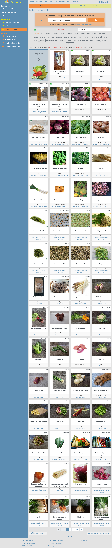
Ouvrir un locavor (9, 39)
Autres (62, 33)
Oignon (35, 40)
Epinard (73, 37)
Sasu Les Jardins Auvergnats (80, 111)
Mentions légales (28, 543)
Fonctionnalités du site (11, 43)
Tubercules (70, 44)
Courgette (51, 37)
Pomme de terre (83, 40)
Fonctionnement (9, 12)
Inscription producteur (56, 546)
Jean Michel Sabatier (80, 303)
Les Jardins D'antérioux (80, 490)
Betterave (69, 33)
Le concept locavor (9, 9)
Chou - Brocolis (91, 33)
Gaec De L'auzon (59, 303)
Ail (41, 33)
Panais (42, 40)
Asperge (47, 33)
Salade (98, 40)
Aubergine (55, 33)
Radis (92, 40)
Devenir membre (9, 36)
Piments (62, 40)
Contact (84, 540)
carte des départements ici (83, 24)
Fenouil (80, 37)
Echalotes (59, 37)
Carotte (83, 33)
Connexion (105, 2)
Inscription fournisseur (11, 46)
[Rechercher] (96, 20)
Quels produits (8, 26)
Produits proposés (9, 29)
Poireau (69, 40)
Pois (75, 40)
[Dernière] (81, 529)
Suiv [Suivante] (77, 529)
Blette (76, 33)
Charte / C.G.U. (28, 546)
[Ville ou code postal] (67, 20)
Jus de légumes (96, 37)
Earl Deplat (59, 490)
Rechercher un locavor (11, 16)
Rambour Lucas (101, 303)
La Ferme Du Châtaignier (59, 459)
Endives (66, 37)
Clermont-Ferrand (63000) (57, 47)
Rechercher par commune (49, 6)
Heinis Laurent (39, 303)
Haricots (87, 37)
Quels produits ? (37, 533)
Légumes (79, 47)
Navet (105, 37)
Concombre (101, 33)
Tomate (104, 40)
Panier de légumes (51, 40)
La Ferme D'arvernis (59, 78)
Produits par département (99, 533)
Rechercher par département (90, 6)
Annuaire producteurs (11, 22)
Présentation (28, 540)
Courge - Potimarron (39, 37)
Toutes (37, 33)
